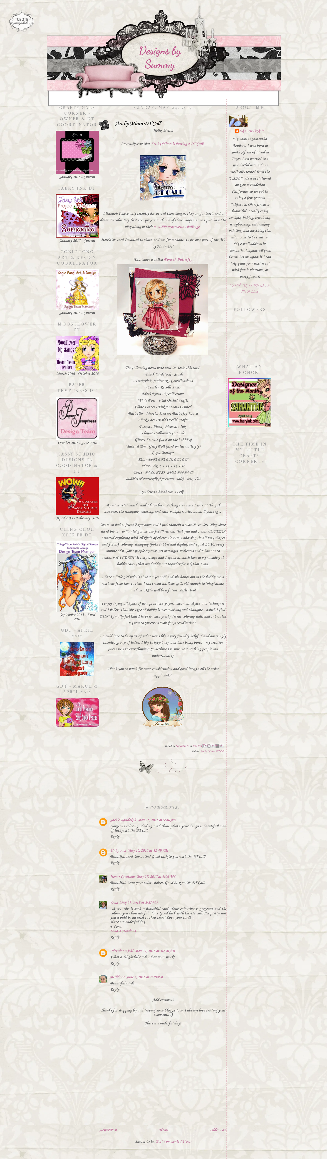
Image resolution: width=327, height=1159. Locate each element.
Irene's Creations (122, 877)
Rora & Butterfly (178, 260)
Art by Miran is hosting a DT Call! (177, 144)
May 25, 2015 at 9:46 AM (156, 820)
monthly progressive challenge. (177, 227)
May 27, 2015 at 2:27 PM (138, 903)
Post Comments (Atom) (173, 1141)
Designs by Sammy (160, 57)
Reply (114, 837)
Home (163, 1130)
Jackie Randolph (123, 820)
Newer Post (108, 1130)
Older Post (218, 1130)
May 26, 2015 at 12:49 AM (147, 851)
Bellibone (117, 977)
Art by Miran (207, 751)
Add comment (162, 1000)
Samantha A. (252, 131)
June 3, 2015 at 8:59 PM (144, 977)
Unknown (118, 851)
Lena (114, 903)
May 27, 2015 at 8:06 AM (155, 877)
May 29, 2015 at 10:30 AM (154, 951)
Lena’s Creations (123, 931)
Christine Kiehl (121, 951)
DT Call (220, 751)
